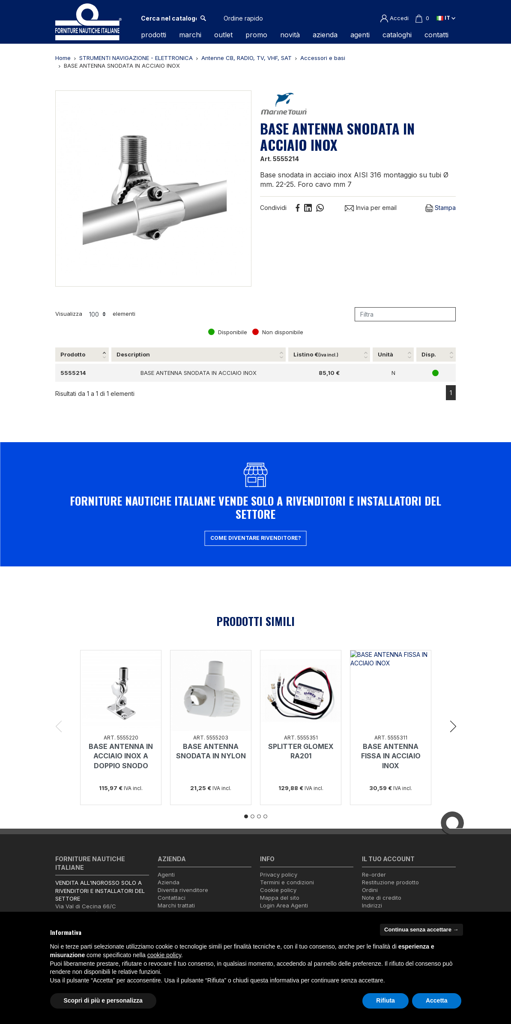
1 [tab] (246, 816)
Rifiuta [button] (385, 1000)
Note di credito (381, 897)
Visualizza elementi (95, 314)
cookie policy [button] (164, 955)
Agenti (166, 874)
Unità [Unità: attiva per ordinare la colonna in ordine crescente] (385, 354)
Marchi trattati (176, 905)
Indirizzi (372, 905)
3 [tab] (259, 816)
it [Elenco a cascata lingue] (445, 18)
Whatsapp (320, 208)
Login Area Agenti (284, 905)
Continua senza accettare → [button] (421, 929)
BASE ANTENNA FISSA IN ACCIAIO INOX (391, 756)
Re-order (374, 874)
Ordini (370, 889)
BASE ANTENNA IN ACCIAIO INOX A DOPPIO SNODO (121, 756)
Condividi (298, 208)
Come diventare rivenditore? (255, 538)
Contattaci (171, 897)
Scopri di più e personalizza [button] (103, 1000)
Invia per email (370, 207)
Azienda (168, 882)
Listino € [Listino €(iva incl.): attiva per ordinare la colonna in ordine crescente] (315, 354)
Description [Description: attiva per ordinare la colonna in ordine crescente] (133, 354)
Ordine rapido (243, 18)
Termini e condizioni (287, 882)
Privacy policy (278, 874)
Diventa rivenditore (183, 889)
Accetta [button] (437, 1000)
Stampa (440, 208)
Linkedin (308, 208)
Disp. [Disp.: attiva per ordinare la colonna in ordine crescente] (428, 354)
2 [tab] (252, 816)
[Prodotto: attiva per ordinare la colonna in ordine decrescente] (82, 354)
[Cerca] (169, 18)
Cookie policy (278, 889)
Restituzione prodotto (390, 882)
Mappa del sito (279, 897)
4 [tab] (265, 816)
